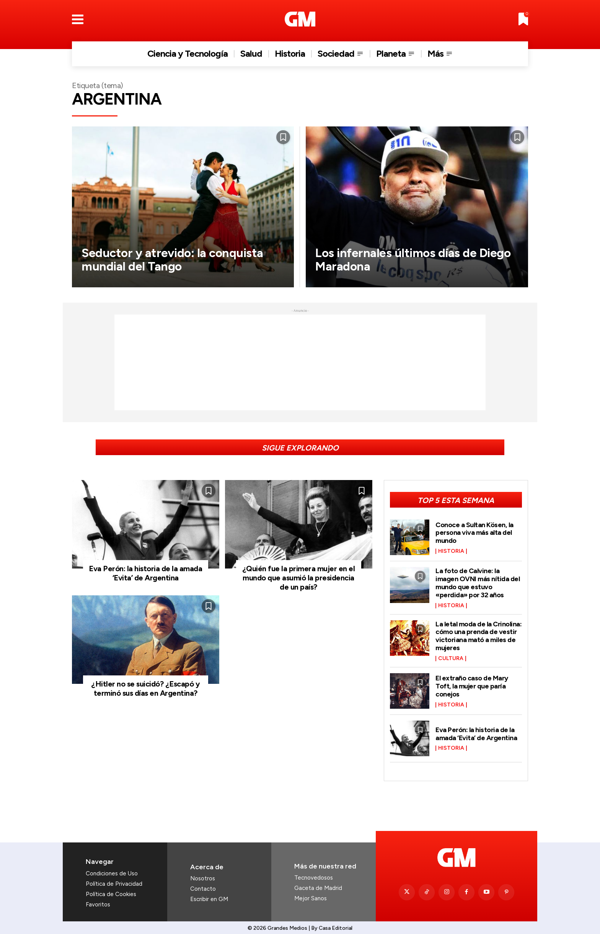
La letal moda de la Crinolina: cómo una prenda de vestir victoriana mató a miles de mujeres (478, 633)
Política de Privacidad (114, 880)
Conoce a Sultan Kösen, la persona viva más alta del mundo (474, 532)
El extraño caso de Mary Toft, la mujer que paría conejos (471, 683)
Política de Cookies (111, 891)
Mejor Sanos (310, 895)
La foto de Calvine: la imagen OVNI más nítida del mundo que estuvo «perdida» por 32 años (477, 581)
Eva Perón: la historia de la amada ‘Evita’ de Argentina (145, 573)
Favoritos (98, 901)
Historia (451, 551)
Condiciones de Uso (112, 870)
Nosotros (202, 875)
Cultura (450, 655)
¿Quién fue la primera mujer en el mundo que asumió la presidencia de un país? (298, 578)
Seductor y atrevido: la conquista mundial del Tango (174, 260)
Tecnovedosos (313, 874)
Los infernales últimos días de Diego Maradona (414, 260)
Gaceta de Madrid (318, 885)
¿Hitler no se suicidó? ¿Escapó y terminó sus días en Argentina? (145, 688)
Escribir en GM (209, 896)
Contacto (203, 885)
